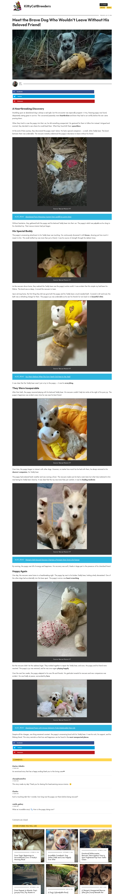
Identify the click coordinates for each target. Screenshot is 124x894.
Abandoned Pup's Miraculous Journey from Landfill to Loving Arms (48, 207)
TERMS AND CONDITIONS (50, 886)
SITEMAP (71, 886)
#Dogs (102, 7)
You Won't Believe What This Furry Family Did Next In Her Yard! (47, 367)
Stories (103, 4)
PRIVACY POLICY (63, 886)
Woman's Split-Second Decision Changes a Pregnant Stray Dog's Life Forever (52, 550)
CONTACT (78, 886)
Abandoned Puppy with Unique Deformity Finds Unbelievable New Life (50, 718)
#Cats (109, 7)
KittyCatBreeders (37, 6)
